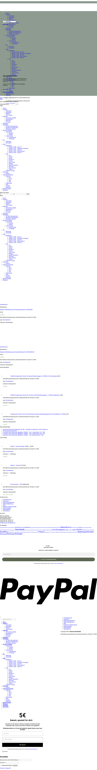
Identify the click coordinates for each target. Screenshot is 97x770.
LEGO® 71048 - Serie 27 (18, 52)
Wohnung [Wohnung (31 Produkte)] (3, 534)
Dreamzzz (14, 64)
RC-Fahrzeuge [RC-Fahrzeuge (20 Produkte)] (51, 532)
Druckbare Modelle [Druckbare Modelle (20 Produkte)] (75, 527)
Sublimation (12, 88)
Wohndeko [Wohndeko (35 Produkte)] (90, 532)
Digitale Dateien (7, 188)
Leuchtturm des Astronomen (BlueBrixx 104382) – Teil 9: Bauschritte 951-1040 (23, 435)
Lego (7, 49)
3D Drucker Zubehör (14, 23)
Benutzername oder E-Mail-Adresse (9, 760)
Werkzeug (11, 46)
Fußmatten (11, 16)
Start (1, 97)
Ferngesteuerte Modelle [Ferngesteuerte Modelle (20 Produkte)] (87, 527)
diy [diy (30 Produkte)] (70, 527)
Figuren (11, 78)
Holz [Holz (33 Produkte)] (54, 530)
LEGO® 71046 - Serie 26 (18, 55)
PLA (13, 82)
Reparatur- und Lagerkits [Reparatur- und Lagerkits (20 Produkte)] (67, 532)
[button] (6, 24)
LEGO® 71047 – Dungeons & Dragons (18, 148)
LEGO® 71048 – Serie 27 (15, 147)
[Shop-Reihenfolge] (9, 104)
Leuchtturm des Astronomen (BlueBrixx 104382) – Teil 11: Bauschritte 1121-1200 (24, 432)
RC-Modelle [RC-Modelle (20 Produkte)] (61, 532)
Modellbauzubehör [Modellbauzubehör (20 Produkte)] (11, 532)
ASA (13, 85)
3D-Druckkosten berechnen (10, 431)
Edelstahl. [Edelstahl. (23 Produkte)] (80, 527)
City (13, 60)
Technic (14, 74)
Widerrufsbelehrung (8, 504)
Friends (13, 66)
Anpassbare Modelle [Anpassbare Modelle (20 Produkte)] (34, 527)
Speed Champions (16, 70)
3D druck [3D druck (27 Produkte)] (17, 527)
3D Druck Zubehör (10, 35)
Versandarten (6, 510)
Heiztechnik (12, 36)
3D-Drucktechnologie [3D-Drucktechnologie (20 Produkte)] (3, 527)
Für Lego (11, 27)
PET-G (13, 84)
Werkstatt (11, 25)
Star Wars (14, 71)
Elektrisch (11, 92)
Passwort (3, 762)
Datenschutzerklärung (8, 502)
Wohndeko (11, 17)
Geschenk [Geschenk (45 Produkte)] (20, 529)
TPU (13, 86)
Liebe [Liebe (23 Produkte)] (83, 529)
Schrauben (11, 48)
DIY (7, 45)
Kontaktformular (7, 499)
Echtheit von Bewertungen (9, 506)
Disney (13, 63)
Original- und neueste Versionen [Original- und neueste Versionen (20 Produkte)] (32, 532)
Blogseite (5, 190)
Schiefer (11, 91)
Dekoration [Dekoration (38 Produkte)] (64, 527)
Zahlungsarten (6, 509)
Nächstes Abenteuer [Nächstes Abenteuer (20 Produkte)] (23, 532)
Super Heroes (15, 73)
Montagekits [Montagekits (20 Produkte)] (17, 532)
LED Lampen (12, 20)
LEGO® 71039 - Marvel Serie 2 (19, 56)
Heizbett (14, 38)
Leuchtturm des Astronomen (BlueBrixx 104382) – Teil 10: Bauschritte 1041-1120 (24, 433)
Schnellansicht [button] (4, 304)
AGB (4, 505)
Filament (11, 81)
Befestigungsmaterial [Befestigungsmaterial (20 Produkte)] (56, 527)
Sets (10, 59)
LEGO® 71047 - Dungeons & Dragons (21, 53)
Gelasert (8, 14)
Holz (10, 89)
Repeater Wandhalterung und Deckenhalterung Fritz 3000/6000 (16, 309)
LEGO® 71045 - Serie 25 (18, 57)
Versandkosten (6, 320)
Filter (28, 194)
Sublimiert (8, 28)
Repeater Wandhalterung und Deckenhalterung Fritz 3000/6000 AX (17, 352)
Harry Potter (15, 67)
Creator (13, 61)
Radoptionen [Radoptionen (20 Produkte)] (47, 532)
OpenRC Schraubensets (15, 32)
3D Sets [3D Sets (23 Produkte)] (22, 527)
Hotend (13, 39)
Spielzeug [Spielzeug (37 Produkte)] (81, 532)
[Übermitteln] (3, 23)
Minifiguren (12, 50)
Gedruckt (8, 21)
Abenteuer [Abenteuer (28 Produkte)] (27, 527)
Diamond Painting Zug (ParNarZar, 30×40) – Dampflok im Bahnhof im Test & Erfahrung (25, 429)
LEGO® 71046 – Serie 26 (15, 150)
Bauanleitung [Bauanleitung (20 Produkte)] (50, 527)
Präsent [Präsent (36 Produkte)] (41, 532)
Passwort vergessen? (5, 768)
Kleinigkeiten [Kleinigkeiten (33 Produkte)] (60, 530)
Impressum (6, 501)
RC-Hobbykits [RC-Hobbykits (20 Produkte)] (56, 532)
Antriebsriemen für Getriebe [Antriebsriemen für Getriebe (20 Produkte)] (43, 527)
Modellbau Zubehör (14, 34)
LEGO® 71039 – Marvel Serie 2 (17, 151)
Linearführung (15, 42)
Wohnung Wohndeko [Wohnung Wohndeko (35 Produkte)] (15, 534)
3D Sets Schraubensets (15, 31)
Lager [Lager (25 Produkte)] (66, 530)
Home (7, 13)
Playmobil (8, 77)
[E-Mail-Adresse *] (48, 554)
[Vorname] (22, 734)
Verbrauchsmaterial (11, 80)
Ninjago (14, 68)
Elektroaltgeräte (7, 508)
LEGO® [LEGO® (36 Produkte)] (79, 530)
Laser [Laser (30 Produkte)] (73, 530)
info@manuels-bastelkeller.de (7, 523)
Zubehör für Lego (13, 75)
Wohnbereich (12, 24)
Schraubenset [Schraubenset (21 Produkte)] (74, 532)
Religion (11, 18)
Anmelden (15, 765)
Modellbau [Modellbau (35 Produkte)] (4, 532)
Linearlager (14, 43)
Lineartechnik (12, 41)
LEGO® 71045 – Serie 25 (15, 152)
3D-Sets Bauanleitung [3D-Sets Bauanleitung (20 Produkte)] (11, 527)
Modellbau (8, 30)
